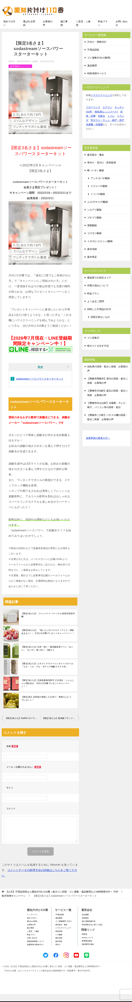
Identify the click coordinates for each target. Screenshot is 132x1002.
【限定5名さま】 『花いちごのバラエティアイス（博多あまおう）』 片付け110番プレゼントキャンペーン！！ (47, 639)
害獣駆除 (92, 233)
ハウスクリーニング (101, 103)
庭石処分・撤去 (95, 162)
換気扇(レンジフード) (106, 119)
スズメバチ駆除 (99, 194)
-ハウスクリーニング (63, 936)
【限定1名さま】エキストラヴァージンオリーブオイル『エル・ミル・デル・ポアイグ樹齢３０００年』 (47, 673)
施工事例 (64, 31)
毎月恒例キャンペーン (20, 74)
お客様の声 (47, 31)
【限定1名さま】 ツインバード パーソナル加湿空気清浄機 (48, 623)
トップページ (32, 923)
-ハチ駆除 (58, 942)
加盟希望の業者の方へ (98, 446)
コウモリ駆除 (94, 241)
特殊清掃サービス (96, 81)
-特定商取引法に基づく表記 (91, 933)
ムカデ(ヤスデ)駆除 (97, 210)
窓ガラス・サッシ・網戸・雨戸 (107, 128)
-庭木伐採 (58, 946)
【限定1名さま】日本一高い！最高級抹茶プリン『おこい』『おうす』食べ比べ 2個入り (47, 656)
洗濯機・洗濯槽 (94, 132)
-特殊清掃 (58, 939)
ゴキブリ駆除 (94, 225)
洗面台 (101, 124)
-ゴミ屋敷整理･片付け (63, 929)
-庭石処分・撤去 (61, 933)
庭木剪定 (92, 265)
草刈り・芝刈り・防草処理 (101, 170)
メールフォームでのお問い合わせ (101, 20)
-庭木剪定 (58, 949)
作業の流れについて (98, 293)
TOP (62, 899)
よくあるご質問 (95, 309)
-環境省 (84, 942)
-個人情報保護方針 (88, 929)
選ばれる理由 (29, 31)
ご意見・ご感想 (83, 31)
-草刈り (58, 952)
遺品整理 (92, 73)
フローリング (93, 115)
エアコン (107, 115)
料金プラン (103, 31)
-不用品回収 (59, 923)
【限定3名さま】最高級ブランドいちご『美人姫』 (60, 726)
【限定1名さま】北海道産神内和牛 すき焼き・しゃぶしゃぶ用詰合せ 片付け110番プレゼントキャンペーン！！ (47, 691)
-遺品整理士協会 (87, 952)
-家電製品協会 (86, 949)
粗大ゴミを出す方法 (98, 353)
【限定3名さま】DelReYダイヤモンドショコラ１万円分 (22, 726)
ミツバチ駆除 (98, 202)
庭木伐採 (92, 257)
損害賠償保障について (35, 949)
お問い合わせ (122, 31)
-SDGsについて (87, 946)
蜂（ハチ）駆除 (95, 178)
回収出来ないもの (100, 325)
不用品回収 (93, 57)
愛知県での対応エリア (99, 285)
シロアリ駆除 (94, 217)
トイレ (111, 124)
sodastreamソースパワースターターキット (40, 386)
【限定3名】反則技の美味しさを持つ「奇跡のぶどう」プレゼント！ (47, 706)
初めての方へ (9, 31)
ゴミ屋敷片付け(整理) (98, 65)
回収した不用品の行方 (99, 317)
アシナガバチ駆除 (100, 186)
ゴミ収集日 (93, 345)
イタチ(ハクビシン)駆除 (100, 249)
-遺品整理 (58, 926)
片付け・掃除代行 (96, 50)
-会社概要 (85, 923)
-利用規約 (85, 926)
